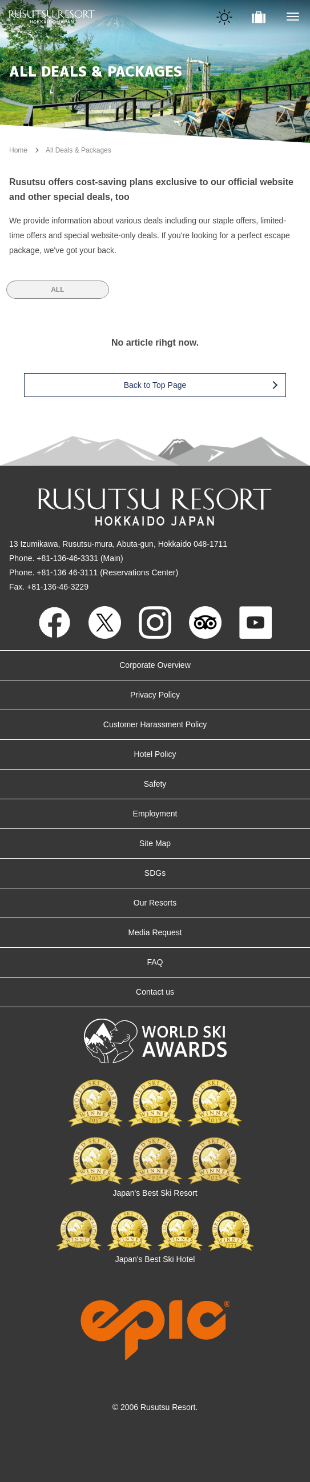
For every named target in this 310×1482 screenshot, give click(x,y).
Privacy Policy (155, 694)
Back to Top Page (200, 385)
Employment (155, 813)
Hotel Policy (155, 754)
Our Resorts (155, 902)
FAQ (155, 962)
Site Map (155, 843)
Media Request (155, 932)
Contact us (155, 991)
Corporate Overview (155, 665)
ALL (57, 290)
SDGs (155, 873)
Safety (155, 783)
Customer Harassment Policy (155, 724)
